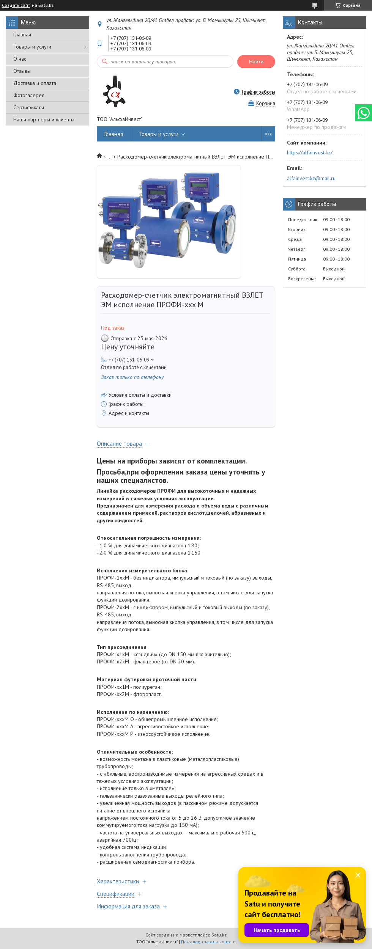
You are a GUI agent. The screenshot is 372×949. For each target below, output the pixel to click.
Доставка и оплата (34, 83)
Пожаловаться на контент (208, 941)
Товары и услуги (32, 46)
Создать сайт (16, 5)
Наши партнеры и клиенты (43, 119)
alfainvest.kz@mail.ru (311, 178)
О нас (19, 58)
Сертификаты (28, 107)
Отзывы (22, 71)
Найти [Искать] (256, 61)
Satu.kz (219, 935)
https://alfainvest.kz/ (310, 152)
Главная (22, 34)
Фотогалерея (28, 95)
